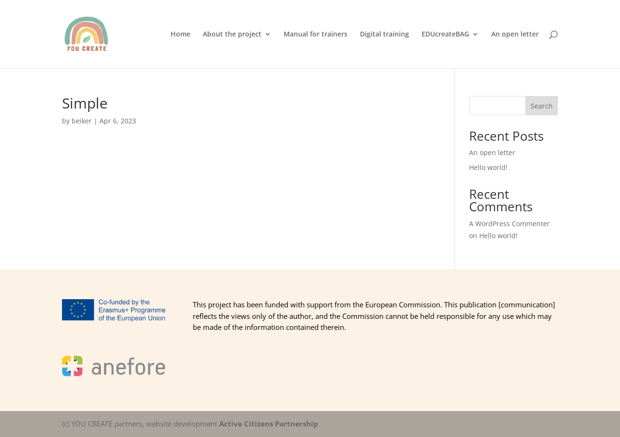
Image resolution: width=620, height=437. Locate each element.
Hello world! (488, 167)
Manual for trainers (315, 34)
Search (542, 105)
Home (180, 34)
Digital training (384, 34)
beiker (82, 120)
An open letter (515, 34)
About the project (232, 34)
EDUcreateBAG (445, 34)
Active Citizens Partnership (268, 423)
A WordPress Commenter (509, 223)
